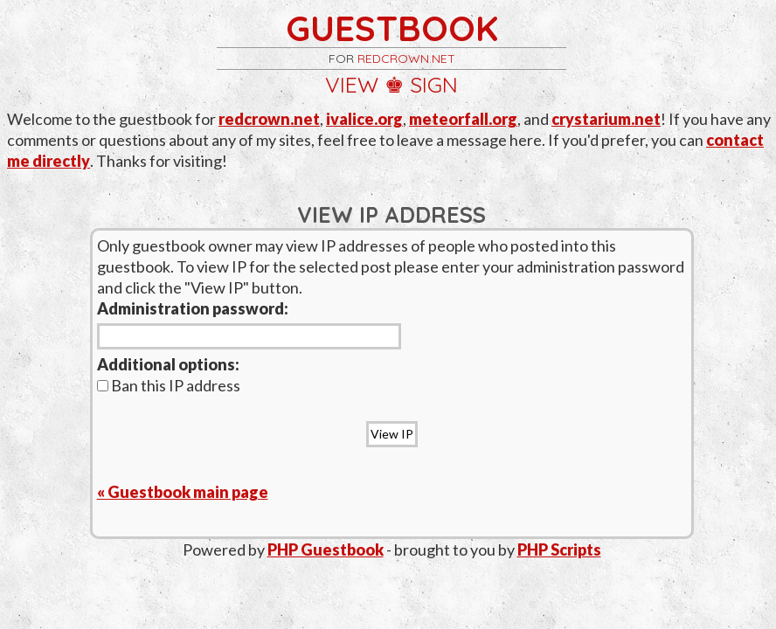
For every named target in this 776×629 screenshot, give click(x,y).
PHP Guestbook (325, 549)
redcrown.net (406, 58)
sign (434, 84)
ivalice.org (364, 118)
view (351, 84)
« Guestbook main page (182, 491)
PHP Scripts (559, 549)
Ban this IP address (168, 385)
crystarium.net (606, 118)
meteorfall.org (463, 118)
